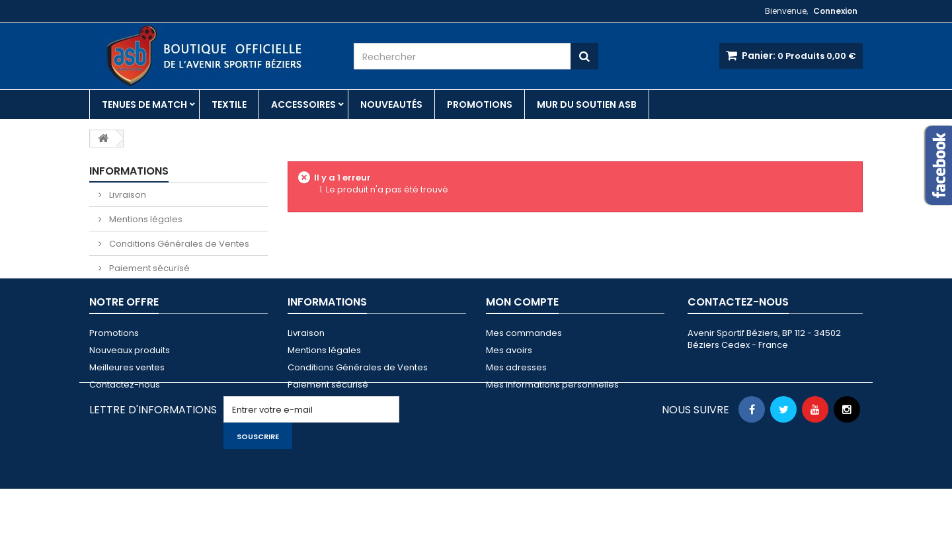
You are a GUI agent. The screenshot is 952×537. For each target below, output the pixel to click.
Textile (229, 104)
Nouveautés (391, 104)
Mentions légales (144, 219)
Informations (129, 171)
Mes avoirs (509, 378)
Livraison (126, 194)
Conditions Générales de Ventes (178, 243)
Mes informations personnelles (552, 413)
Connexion (835, 11)
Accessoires (303, 104)
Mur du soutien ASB (587, 104)
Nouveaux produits (129, 378)
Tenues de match (144, 104)
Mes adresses (516, 396)
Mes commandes (524, 361)
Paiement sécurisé (148, 268)
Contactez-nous (124, 413)
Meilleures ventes (127, 396)
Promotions (479, 104)
